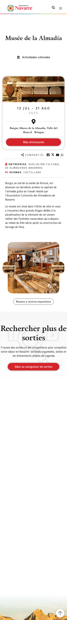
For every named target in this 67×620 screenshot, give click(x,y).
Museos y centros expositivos (33, 301)
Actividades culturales (36, 57)
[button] (9, 268)
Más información (33, 142)
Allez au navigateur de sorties (33, 366)
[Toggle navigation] (60, 8)
